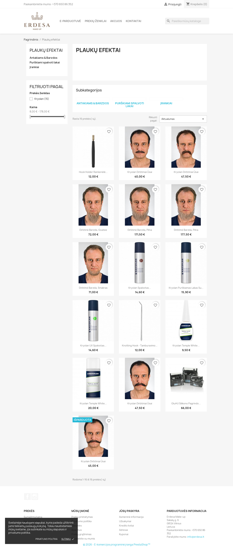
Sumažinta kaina (33, 516)
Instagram (34, 496)
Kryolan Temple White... (186, 345)
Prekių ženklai (95, 21)
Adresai (123, 529)
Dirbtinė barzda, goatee (93, 229)
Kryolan (41, 99)
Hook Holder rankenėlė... (93, 172)
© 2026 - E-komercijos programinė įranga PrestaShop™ (116, 544)
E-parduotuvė (70, 21)
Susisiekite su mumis (83, 538)
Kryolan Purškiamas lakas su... (186, 287)
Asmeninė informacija (131, 516)
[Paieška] (187, 21)
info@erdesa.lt (195, 536)
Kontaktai (133, 21)
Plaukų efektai (46, 50)
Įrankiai (34, 67)
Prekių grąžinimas (81, 534)
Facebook (27, 496)
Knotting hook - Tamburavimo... (139, 345)
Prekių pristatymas (82, 516)
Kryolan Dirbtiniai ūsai (139, 172)
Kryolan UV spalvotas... (93, 345)
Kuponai (123, 534)
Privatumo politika (46, 538)
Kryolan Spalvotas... (139, 287)
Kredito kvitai (126, 525)
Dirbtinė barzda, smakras (93, 287)
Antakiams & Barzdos (43, 58)
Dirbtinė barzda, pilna (140, 229)
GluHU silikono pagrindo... (186, 403)
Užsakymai (125, 521)
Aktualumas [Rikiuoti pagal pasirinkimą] (183, 119)
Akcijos (116, 21)
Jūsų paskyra (129, 511)
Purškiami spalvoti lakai (45, 62)
